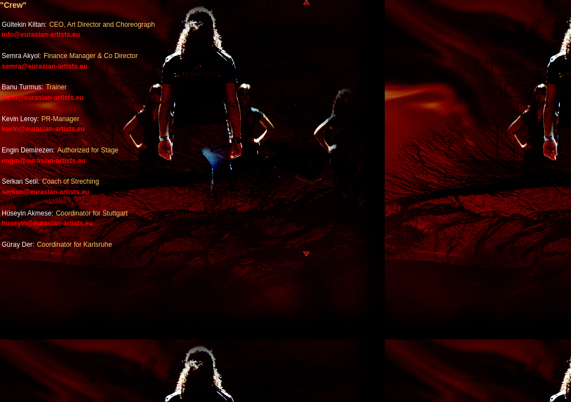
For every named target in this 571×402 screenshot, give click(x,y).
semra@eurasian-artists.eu (45, 66)
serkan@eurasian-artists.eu (45, 192)
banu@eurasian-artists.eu (43, 98)
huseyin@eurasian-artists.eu (47, 223)
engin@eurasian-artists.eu (43, 161)
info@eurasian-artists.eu (41, 35)
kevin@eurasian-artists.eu (43, 129)
